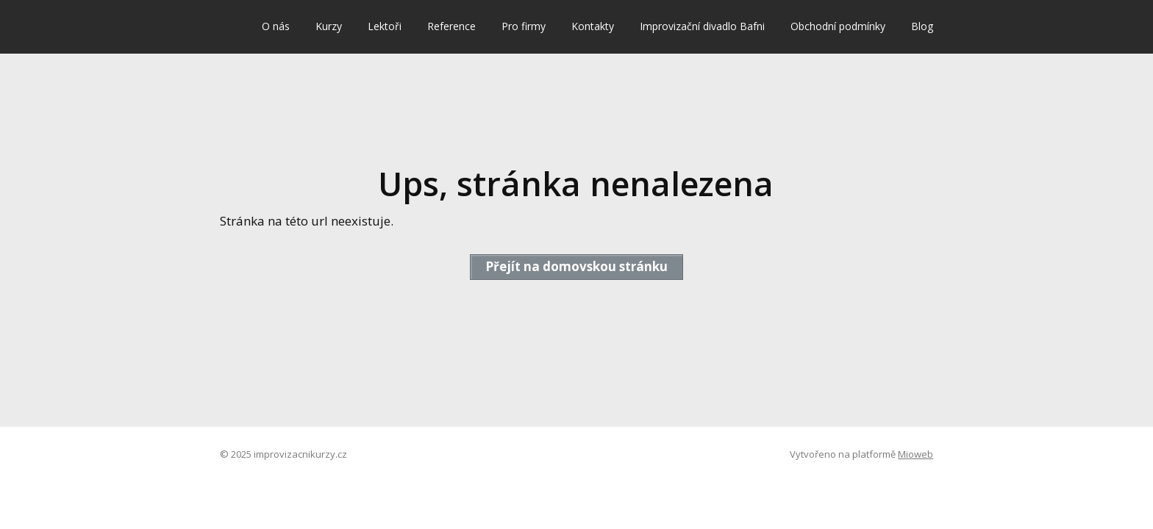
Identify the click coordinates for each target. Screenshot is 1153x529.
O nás (276, 26)
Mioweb (915, 454)
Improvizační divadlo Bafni (702, 26)
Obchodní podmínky (837, 26)
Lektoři (384, 26)
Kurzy (328, 26)
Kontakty (592, 26)
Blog (922, 26)
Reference (451, 26)
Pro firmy (523, 26)
